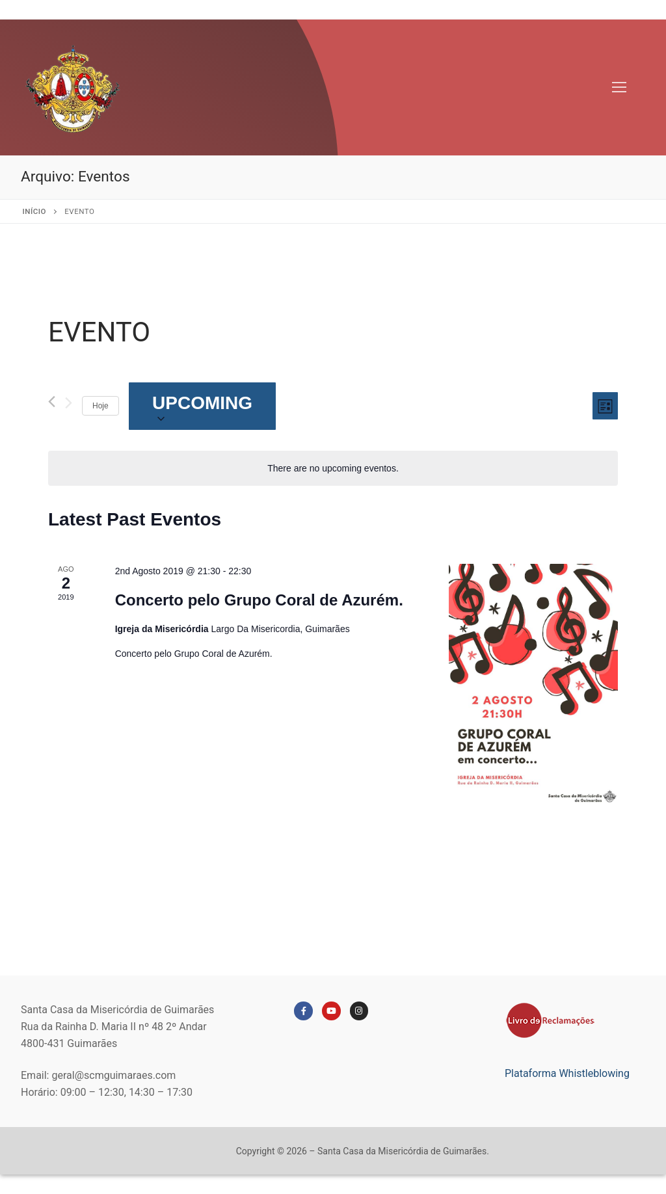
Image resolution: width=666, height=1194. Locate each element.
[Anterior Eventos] (51, 401)
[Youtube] (331, 1011)
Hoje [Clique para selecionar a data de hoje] (100, 405)
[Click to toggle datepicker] (202, 406)
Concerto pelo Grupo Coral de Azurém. (259, 600)
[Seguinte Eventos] (68, 405)
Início (34, 211)
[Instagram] (359, 1011)
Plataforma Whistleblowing (567, 1073)
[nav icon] (619, 87)
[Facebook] (303, 1011)
